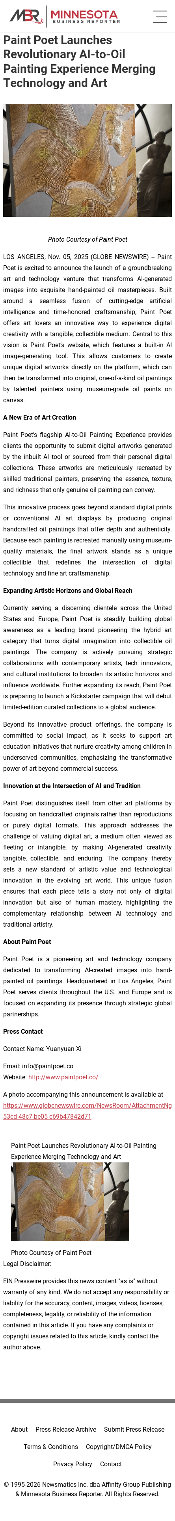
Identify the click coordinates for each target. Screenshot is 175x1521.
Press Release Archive (65, 1429)
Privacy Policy (72, 1464)
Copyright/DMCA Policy (119, 1447)
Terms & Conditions (51, 1447)
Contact (111, 1464)
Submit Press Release (134, 1429)
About (19, 1429)
